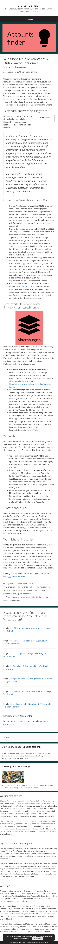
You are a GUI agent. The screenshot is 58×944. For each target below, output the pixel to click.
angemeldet (17, 721)
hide (48, 117)
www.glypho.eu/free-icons (14, 576)
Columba (25, 286)
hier (15, 79)
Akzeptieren (37, 938)
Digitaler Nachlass (14, 583)
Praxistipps (28, 583)
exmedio (34, 286)
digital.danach (28, 5)
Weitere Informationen (22, 938)
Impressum (13, 942)
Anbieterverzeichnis (19, 753)
